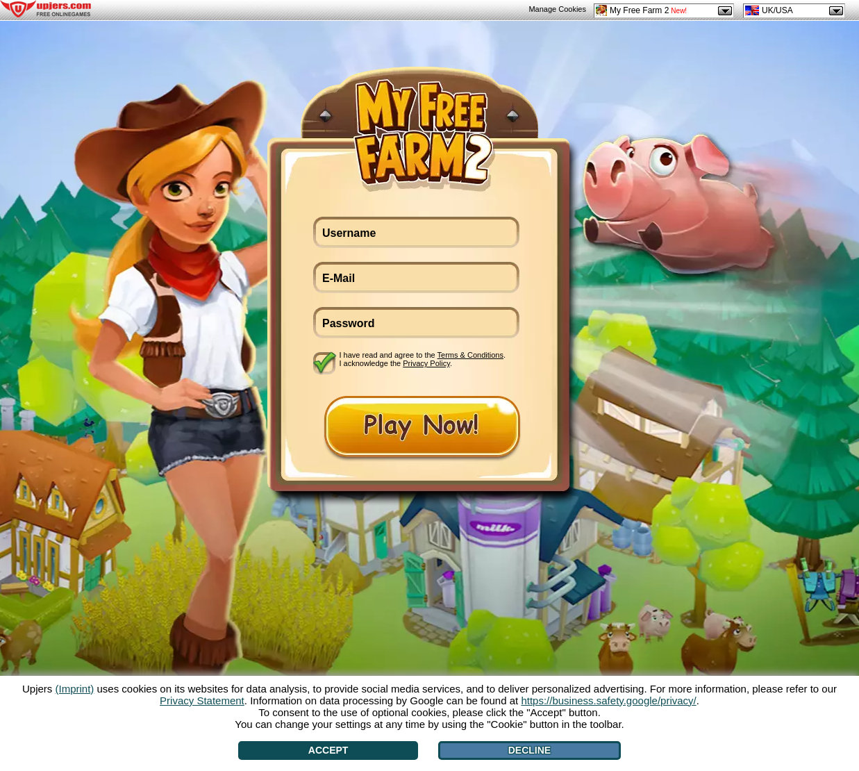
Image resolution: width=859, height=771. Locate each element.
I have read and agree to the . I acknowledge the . (423, 359)
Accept (328, 750)
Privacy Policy (426, 363)
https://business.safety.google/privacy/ (608, 700)
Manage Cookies (557, 9)
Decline (529, 750)
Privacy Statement (202, 700)
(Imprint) (74, 689)
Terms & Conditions (470, 355)
